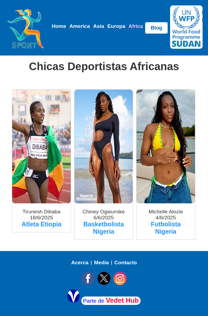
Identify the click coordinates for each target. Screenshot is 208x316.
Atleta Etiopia (41, 224)
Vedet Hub (122, 300)
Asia (98, 26)
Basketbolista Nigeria (103, 228)
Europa (116, 26)
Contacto (125, 262)
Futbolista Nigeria (166, 228)
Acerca (80, 262)
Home (59, 26)
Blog (156, 28)
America (79, 26)
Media (101, 262)
